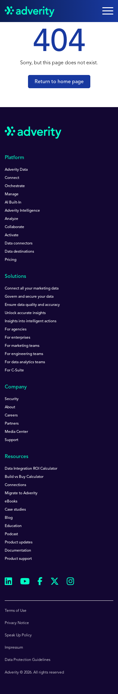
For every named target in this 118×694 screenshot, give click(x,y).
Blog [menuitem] (9, 518)
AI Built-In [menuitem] (13, 202)
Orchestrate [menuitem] (15, 186)
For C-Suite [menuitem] (14, 370)
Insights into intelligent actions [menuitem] (30, 321)
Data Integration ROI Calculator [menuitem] (31, 469)
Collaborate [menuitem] (14, 227)
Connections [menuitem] (15, 485)
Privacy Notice (17, 623)
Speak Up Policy (18, 635)
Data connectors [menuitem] (18, 243)
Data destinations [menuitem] (19, 252)
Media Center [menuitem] (16, 432)
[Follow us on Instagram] (70, 582)
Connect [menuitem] (12, 178)
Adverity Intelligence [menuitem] (22, 211)
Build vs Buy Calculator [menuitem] (24, 477)
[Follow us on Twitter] (54, 582)
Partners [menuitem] (12, 424)
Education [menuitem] (13, 526)
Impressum (14, 648)
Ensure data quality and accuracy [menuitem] (32, 305)
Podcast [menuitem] (11, 534)
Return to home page (59, 81)
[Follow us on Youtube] (25, 582)
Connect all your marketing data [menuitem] (32, 288)
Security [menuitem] (12, 399)
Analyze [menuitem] (11, 219)
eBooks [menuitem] (11, 501)
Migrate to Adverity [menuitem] (21, 493)
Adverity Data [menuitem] (16, 170)
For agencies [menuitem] (15, 329)
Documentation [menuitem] (18, 551)
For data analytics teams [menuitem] (25, 362)
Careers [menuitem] (11, 415)
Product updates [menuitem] (18, 542)
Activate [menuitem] (12, 235)
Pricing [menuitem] (10, 260)
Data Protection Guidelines (27, 660)
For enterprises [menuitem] (17, 338)
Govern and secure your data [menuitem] (29, 297)
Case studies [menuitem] (15, 510)
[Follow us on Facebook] (39, 582)
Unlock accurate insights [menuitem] (25, 313)
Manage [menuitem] (12, 194)
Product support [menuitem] (18, 559)
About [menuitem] (10, 407)
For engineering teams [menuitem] (24, 354)
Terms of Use (15, 611)
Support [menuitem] (11, 440)
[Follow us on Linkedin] (8, 582)
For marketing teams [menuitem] (22, 346)
